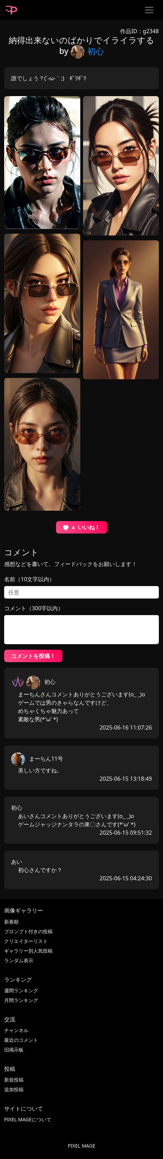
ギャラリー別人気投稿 (28, 950)
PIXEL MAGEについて (27, 1119)
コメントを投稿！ (33, 656)
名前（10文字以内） (29, 579)
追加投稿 (14, 1089)
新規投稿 (14, 1079)
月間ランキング (21, 1000)
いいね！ (81, 527)
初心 (87, 51)
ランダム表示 (18, 960)
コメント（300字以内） (33, 608)
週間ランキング (21, 990)
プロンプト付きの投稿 (28, 931)
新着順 (11, 921)
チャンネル (16, 1030)
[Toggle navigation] (149, 10)
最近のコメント (21, 1040)
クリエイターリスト (26, 941)
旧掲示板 (14, 1049)
